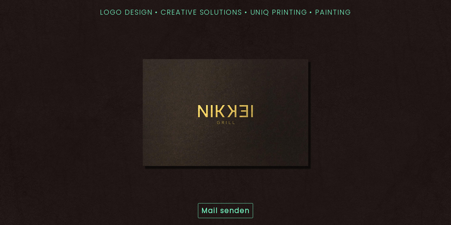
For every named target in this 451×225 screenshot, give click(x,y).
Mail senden (225, 211)
